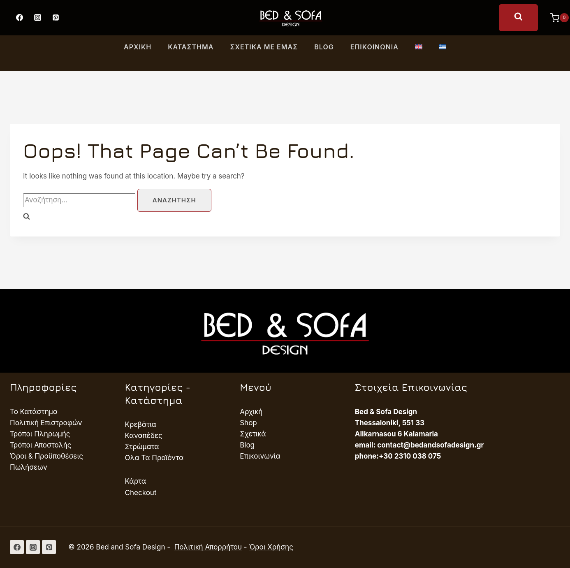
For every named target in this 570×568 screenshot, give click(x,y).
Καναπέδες (143, 435)
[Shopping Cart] (555, 17)
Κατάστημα (190, 47)
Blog (324, 47)
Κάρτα (135, 481)
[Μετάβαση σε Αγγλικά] (419, 47)
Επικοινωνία (374, 47)
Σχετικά (253, 434)
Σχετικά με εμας (264, 47)
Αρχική (137, 47)
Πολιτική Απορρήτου (208, 547)
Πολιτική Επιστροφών (46, 423)
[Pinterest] (56, 18)
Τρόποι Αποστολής (40, 445)
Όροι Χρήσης (271, 547)
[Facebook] (19, 18)
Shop (248, 423)
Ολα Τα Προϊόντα (154, 458)
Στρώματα (142, 447)
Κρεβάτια (140, 424)
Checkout (141, 493)
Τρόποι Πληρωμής (40, 434)
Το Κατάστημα (34, 412)
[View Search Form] (518, 17)
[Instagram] (37, 18)
